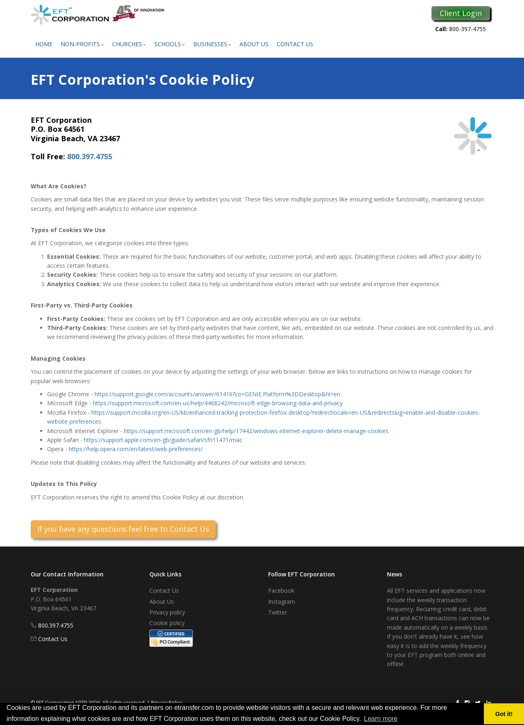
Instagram (281, 601)
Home (43, 44)
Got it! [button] (504, 714)
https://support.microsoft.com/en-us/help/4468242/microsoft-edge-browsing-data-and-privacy (218, 403)
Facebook (281, 590)
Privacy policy (167, 612)
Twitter (277, 612)
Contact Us (295, 44)
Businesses (212, 44)
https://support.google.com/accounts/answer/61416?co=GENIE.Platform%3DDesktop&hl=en (217, 394)
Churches (129, 44)
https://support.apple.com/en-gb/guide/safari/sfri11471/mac (163, 440)
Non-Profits (82, 44)
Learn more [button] (381, 718)
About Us (254, 44)
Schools (169, 44)
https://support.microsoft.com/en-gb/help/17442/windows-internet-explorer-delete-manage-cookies (256, 431)
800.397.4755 (89, 156)
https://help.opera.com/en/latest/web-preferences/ (136, 449)
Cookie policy (167, 623)
